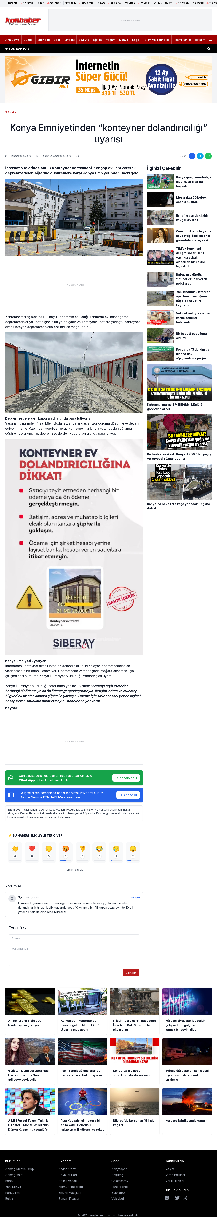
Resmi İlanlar (182, 40)
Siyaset (69, 40)
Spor (57, 40)
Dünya (123, 40)
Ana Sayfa (12, 40)
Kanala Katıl (126, 778)
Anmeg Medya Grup (19, 1170)
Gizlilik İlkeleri (174, 1182)
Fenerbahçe (119, 1188)
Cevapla (135, 898)
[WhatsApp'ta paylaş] (208, 156)
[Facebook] (167, 1199)
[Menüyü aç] (210, 39)
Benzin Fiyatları (69, 1200)
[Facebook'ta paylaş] (192, 156)
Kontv (9, 1182)
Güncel (28, 40)
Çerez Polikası (175, 1176)
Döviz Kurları (67, 1176)
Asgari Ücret (67, 1170)
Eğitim (97, 40)
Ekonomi (43, 40)
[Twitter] (177, 1199)
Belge (9, 1200)
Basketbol (118, 1194)
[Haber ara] (209, 48)
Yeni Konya (13, 1188)
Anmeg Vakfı (14, 1176)
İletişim (200, 40)
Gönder (131, 974)
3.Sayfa (84, 40)
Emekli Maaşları (69, 1194)
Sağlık (136, 40)
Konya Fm (12, 1194)
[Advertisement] (130, 20)
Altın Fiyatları (67, 1182)
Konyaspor (119, 1170)
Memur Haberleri (70, 1188)
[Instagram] (185, 1199)
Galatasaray (119, 1182)
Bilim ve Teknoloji (157, 40)
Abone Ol (128, 795)
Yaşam (110, 40)
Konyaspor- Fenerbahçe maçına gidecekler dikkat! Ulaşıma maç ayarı (86, 49)
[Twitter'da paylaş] (200, 156)
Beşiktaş (117, 1176)
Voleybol (117, 1200)
